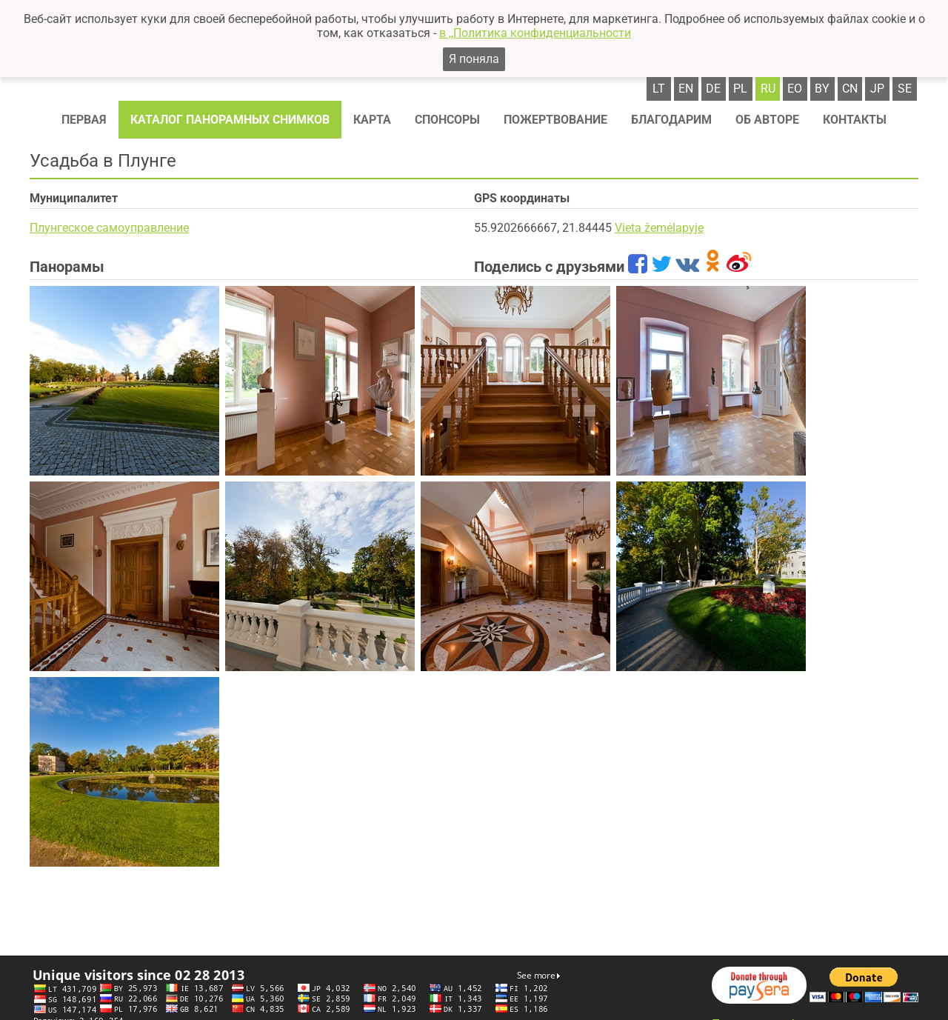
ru (768, 88)
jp (877, 88)
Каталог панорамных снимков (230, 120)
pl (740, 88)
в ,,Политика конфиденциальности (535, 33)
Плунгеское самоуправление (109, 228)
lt (658, 88)
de (713, 88)
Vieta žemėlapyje (659, 228)
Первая (84, 120)
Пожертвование (555, 120)
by (822, 88)
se (905, 88)
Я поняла (474, 59)
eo (794, 88)
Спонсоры (447, 120)
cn (850, 88)
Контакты (855, 120)
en (685, 88)
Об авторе (767, 120)
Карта (372, 120)
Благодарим (671, 120)
